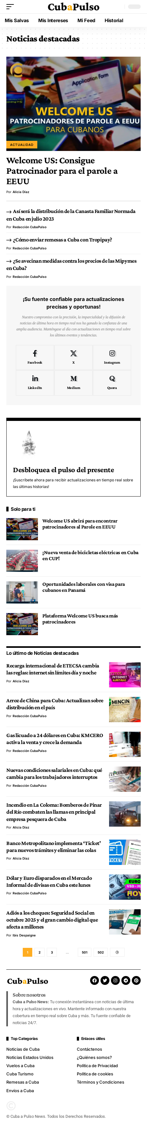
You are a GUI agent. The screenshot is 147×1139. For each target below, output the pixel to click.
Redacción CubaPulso (29, 227)
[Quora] (112, 383)
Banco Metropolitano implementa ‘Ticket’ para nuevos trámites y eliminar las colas (53, 846)
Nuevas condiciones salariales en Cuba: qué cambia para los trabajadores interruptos (54, 773)
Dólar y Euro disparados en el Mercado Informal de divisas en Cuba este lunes (49, 881)
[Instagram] (112, 357)
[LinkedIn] (35, 383)
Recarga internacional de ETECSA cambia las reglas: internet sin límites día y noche (52, 669)
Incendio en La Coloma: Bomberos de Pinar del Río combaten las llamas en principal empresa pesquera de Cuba (54, 812)
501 (84, 952)
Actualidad (22, 145)
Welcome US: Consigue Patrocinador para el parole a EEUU (62, 170)
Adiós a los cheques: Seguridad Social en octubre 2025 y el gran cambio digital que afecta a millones (52, 920)
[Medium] (73, 383)
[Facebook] (35, 357)
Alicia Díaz (21, 192)
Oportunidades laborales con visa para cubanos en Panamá (83, 587)
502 (101, 952)
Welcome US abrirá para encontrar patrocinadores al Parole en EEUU (80, 524)
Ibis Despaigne (24, 935)
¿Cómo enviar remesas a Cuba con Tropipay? (62, 239)
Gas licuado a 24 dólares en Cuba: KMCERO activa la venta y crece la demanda (54, 738)
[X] (73, 357)
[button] (11, 6)
